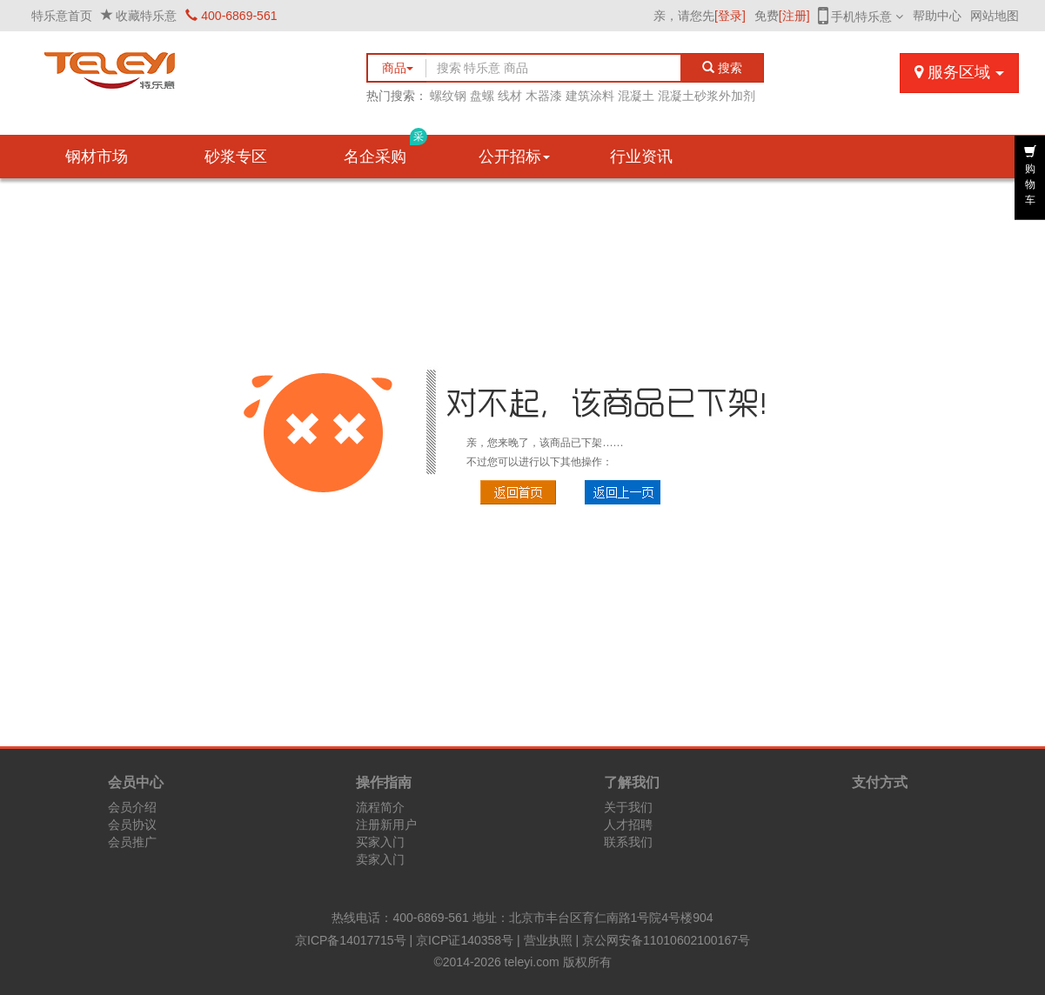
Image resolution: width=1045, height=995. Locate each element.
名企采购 (385, 150)
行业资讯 (641, 156)
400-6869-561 (231, 16)
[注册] (794, 16)
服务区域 (958, 72)
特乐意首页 (61, 16)
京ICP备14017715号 (350, 940)
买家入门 (380, 842)
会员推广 (132, 842)
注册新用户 (386, 824)
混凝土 (636, 96)
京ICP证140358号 (464, 940)
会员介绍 (132, 807)
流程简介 (380, 807)
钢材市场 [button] (96, 156)
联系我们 (628, 842)
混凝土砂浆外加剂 (706, 96)
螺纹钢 (448, 96)
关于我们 (628, 807)
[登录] (730, 16)
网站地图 (994, 16)
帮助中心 (937, 16)
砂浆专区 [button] (235, 156)
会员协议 (132, 824)
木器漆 (544, 96)
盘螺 (482, 96)
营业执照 (548, 940)
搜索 (723, 68)
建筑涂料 (590, 96)
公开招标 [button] (514, 156)
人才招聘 (628, 824)
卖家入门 (380, 859)
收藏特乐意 (146, 16)
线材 (510, 96)
